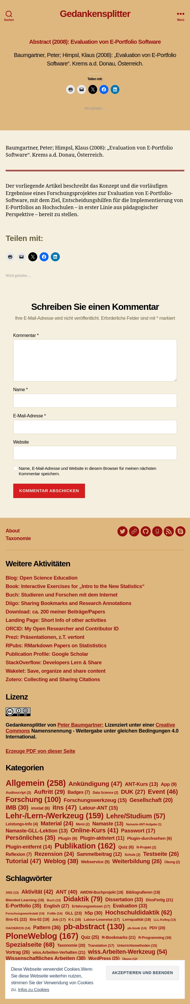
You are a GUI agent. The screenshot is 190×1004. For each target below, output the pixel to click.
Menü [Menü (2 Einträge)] (82, 824)
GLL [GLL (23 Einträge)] (73, 913)
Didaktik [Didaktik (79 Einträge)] (83, 899)
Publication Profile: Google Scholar (47, 654)
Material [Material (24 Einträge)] (57, 823)
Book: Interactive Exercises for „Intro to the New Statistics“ (75, 586)
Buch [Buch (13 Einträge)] (54, 900)
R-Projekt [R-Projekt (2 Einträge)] (146, 847)
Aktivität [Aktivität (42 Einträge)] (37, 892)
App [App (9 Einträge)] (169, 784)
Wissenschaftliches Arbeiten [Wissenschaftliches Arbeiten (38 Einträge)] (46, 958)
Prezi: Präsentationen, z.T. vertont (45, 637)
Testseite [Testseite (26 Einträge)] (161, 853)
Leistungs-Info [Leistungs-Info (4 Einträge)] (22, 824)
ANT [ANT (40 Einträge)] (66, 892)
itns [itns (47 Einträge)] (65, 807)
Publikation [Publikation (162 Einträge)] (84, 845)
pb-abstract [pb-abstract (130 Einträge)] (94, 926)
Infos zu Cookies (34, 989)
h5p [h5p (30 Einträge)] (93, 913)
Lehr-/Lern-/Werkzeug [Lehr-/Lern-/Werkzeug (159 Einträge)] (55, 815)
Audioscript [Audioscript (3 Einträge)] (18, 792)
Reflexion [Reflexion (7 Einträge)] (19, 854)
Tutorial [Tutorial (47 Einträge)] (23, 861)
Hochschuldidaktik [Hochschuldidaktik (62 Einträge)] (138, 912)
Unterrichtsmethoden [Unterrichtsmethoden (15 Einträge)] (137, 946)
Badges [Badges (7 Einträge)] (79, 792)
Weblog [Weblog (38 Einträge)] (61, 861)
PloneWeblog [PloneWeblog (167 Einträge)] (42, 936)
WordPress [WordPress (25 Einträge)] (104, 958)
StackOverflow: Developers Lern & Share (54, 662)
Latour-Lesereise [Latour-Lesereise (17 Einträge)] (102, 919)
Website (21, 442)
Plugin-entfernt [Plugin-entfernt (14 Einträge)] (29, 847)
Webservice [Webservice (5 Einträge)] (95, 862)
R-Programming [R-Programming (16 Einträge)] (154, 938)
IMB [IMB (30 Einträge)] (17, 807)
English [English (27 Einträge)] (56, 905)
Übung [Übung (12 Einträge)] (129, 959)
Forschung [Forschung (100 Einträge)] (33, 799)
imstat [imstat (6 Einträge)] (40, 808)
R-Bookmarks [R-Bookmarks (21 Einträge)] (119, 937)
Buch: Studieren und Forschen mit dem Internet (61, 595)
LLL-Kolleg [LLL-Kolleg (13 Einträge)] (165, 919)
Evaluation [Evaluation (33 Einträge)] (130, 906)
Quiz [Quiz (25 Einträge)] (90, 937)
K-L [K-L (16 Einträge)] (74, 920)
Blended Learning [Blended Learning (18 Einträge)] (25, 900)
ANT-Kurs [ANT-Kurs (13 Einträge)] (141, 784)
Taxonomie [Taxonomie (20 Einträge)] (71, 945)
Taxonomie (18, 538)
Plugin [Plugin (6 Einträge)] (67, 838)
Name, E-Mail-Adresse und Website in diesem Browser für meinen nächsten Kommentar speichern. (87, 471)
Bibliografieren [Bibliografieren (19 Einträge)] (143, 892)
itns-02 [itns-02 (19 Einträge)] (39, 919)
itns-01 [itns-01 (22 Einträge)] (16, 919)
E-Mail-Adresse (29, 415)
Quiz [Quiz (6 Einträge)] (126, 847)
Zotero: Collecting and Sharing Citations (53, 679)
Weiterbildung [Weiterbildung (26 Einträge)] (137, 861)
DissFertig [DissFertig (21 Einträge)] (159, 900)
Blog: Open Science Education (41, 578)
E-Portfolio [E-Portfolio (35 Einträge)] (23, 906)
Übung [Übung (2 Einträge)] (172, 862)
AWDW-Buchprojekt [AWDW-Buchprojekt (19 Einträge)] (101, 892)
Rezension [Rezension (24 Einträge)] (54, 854)
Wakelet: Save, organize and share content (55, 671)
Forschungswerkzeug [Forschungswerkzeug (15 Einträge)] (95, 800)
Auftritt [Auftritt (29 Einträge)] (49, 791)
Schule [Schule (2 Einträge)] (132, 855)
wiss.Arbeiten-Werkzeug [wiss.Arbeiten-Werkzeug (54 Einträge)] (127, 951)
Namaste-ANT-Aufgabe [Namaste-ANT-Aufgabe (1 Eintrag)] (143, 824)
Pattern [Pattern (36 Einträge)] (47, 927)
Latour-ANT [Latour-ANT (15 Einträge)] (98, 808)
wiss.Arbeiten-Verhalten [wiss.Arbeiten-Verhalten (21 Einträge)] (58, 952)
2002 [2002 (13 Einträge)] (12, 892)
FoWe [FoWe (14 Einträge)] (54, 913)
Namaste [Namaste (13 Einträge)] (107, 824)
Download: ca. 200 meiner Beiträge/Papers (55, 612)
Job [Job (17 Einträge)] (58, 919)
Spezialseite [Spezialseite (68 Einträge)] (30, 944)
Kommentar (26, 335)
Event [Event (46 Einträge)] (163, 791)
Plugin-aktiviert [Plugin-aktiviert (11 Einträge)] (102, 838)
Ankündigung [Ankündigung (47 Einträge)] (95, 783)
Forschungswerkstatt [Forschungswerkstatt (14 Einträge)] (25, 913)
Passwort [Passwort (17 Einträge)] (138, 831)
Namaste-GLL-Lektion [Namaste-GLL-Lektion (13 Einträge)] (37, 831)
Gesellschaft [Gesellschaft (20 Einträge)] (151, 800)
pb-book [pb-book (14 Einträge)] (137, 928)
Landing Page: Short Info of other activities (56, 620)
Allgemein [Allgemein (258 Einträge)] (36, 783)
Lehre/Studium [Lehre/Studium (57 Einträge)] (135, 816)
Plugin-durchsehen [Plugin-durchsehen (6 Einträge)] (149, 838)
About (13, 531)
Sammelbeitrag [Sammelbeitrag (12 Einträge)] (99, 854)
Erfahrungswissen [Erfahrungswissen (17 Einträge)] (91, 906)
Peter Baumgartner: (80, 725)
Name (20, 389)
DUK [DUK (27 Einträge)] (133, 791)
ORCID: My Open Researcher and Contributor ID (62, 629)
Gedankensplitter (95, 13)
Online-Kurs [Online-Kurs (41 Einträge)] (94, 830)
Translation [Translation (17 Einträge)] (101, 945)
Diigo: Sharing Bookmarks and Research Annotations (68, 603)
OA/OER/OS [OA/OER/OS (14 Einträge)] (18, 928)
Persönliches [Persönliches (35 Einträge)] (30, 837)
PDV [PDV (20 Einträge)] (157, 928)
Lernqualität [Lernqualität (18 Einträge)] (137, 919)
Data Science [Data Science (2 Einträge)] (105, 793)
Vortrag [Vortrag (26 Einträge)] (18, 952)
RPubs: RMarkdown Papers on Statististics (56, 645)
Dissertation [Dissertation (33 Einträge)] (124, 899)
